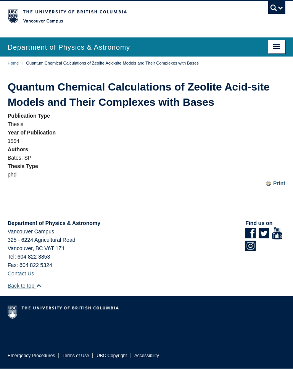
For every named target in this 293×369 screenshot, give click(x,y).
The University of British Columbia (126, 15)
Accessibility (146, 355)
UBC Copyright (112, 355)
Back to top (25, 286)
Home (13, 63)
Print (279, 183)
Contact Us (21, 273)
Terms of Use (76, 355)
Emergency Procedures (31, 355)
